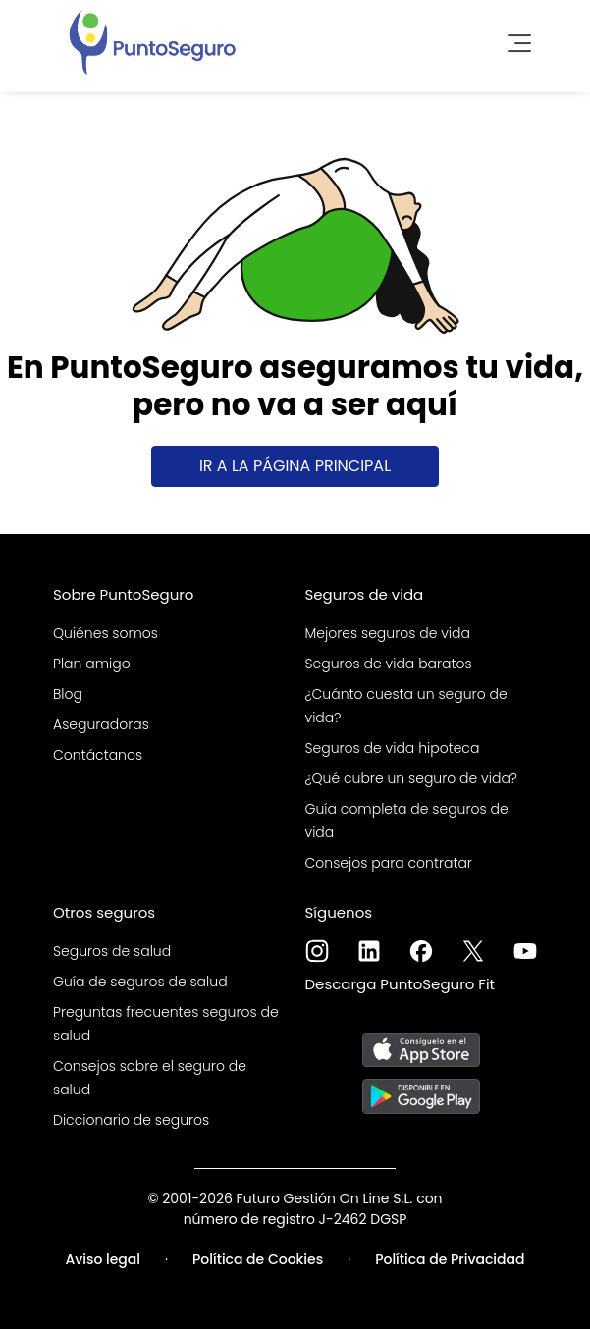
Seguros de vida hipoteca (392, 748)
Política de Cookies (257, 1259)
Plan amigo (92, 663)
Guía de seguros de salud (140, 981)
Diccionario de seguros (131, 1120)
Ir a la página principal (295, 465)
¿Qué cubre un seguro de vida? (411, 778)
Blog (67, 694)
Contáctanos (97, 755)
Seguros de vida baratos (388, 663)
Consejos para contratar (388, 863)
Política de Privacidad (449, 1259)
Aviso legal (102, 1259)
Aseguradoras (101, 724)
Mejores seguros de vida (387, 633)
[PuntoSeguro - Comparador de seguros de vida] (152, 40)
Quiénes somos (105, 633)
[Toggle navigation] (513, 40)
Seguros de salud (112, 951)
